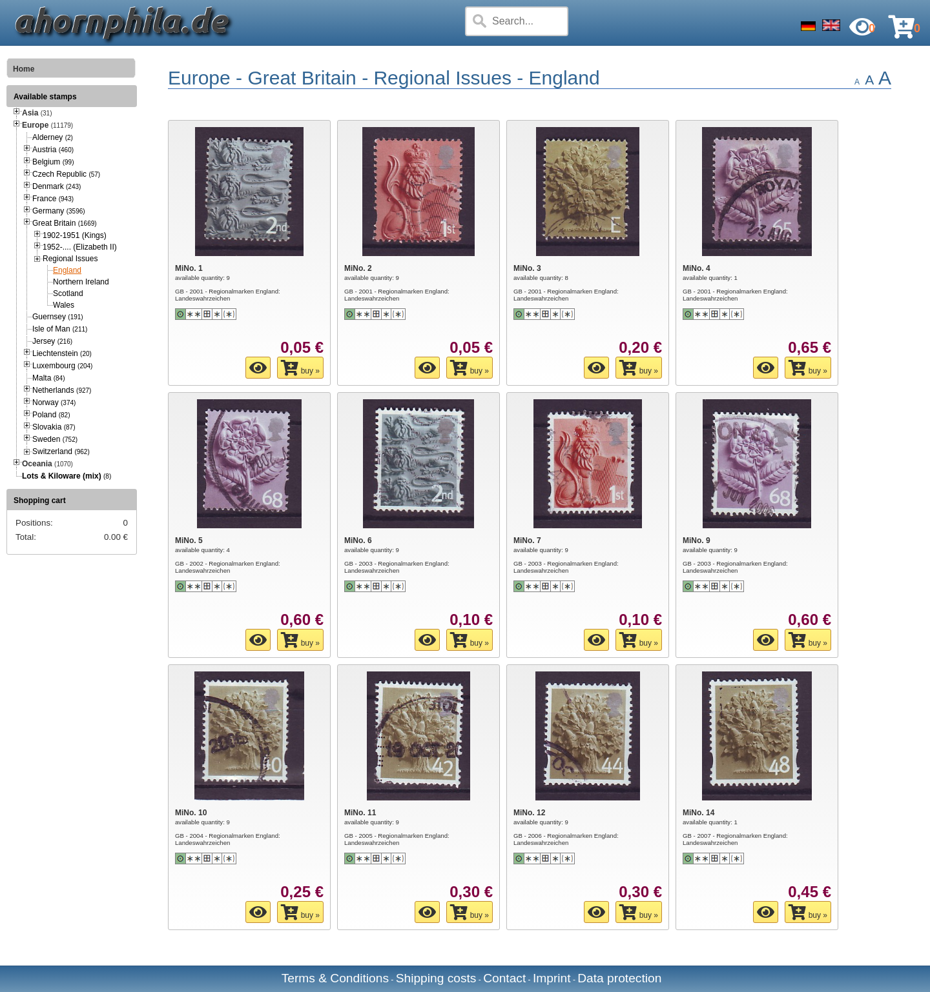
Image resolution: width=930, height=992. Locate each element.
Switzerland (61, 451)
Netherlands (61, 390)
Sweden (55, 439)
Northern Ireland (81, 281)
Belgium (53, 161)
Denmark (56, 186)
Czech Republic (66, 174)
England (67, 270)
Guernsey (57, 316)
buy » (300, 367)
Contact (504, 978)
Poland (51, 414)
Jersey (52, 341)
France (53, 198)
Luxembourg (62, 365)
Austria (53, 149)
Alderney (52, 137)
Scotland (68, 293)
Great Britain (64, 223)
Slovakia (54, 427)
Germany (58, 210)
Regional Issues (70, 258)
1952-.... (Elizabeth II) (80, 247)
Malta (48, 377)
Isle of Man (59, 328)
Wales (63, 305)
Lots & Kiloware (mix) (61, 476)
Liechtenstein (62, 353)
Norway (54, 402)
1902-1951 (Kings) (75, 235)
